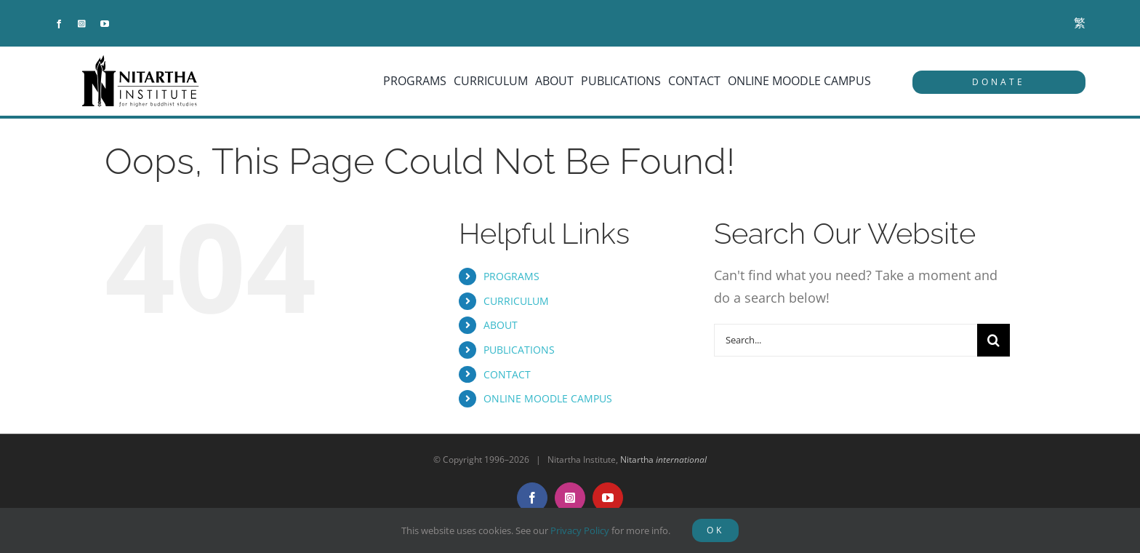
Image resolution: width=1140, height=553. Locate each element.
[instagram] (82, 24)
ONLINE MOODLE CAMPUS (547, 398)
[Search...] (845, 340)
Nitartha (663, 459)
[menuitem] (1079, 23)
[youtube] (104, 24)
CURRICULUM (516, 301)
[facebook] (59, 24)
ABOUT (500, 325)
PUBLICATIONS (519, 350)
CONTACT (507, 374)
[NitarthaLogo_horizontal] (141, 60)
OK (715, 530)
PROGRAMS (511, 276)
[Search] (993, 340)
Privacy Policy (579, 530)
